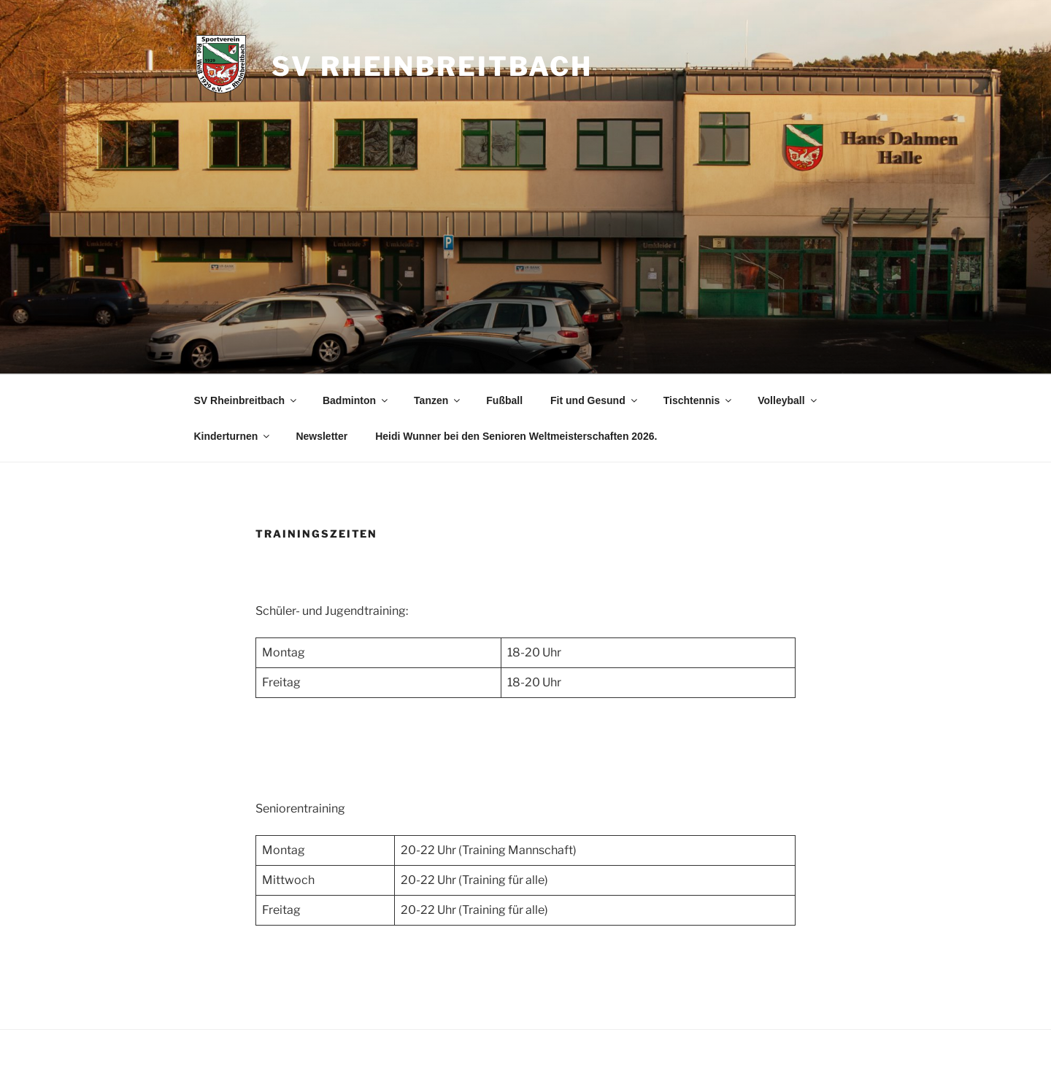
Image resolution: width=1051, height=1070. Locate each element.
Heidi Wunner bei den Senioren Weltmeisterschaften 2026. (516, 436)
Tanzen (438, 400)
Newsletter (321, 436)
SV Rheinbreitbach (432, 66)
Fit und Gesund (594, 400)
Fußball (504, 400)
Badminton (356, 400)
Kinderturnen (233, 436)
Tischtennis (698, 400)
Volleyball (788, 400)
